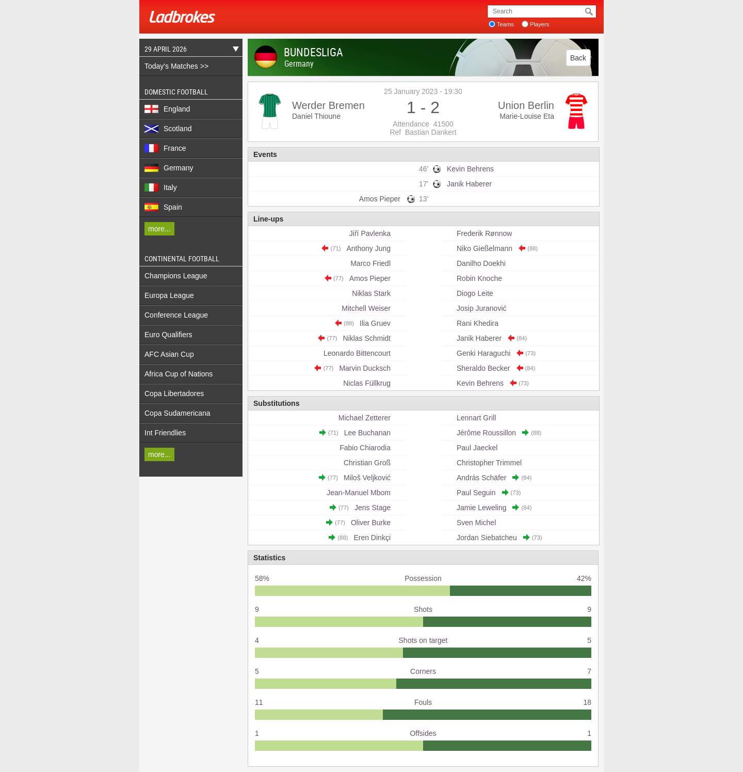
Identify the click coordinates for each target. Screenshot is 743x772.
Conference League (176, 315)
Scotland (167, 128)
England (167, 109)
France (165, 148)
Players (539, 24)
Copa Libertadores (174, 393)
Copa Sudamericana (177, 413)
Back (578, 58)
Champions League (175, 276)
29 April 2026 (189, 50)
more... (159, 229)
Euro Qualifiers (168, 334)
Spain (163, 207)
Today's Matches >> (176, 66)
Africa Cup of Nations (178, 374)
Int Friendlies (165, 433)
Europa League (169, 295)
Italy (160, 187)
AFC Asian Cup (169, 354)
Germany (168, 168)
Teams (505, 24)
